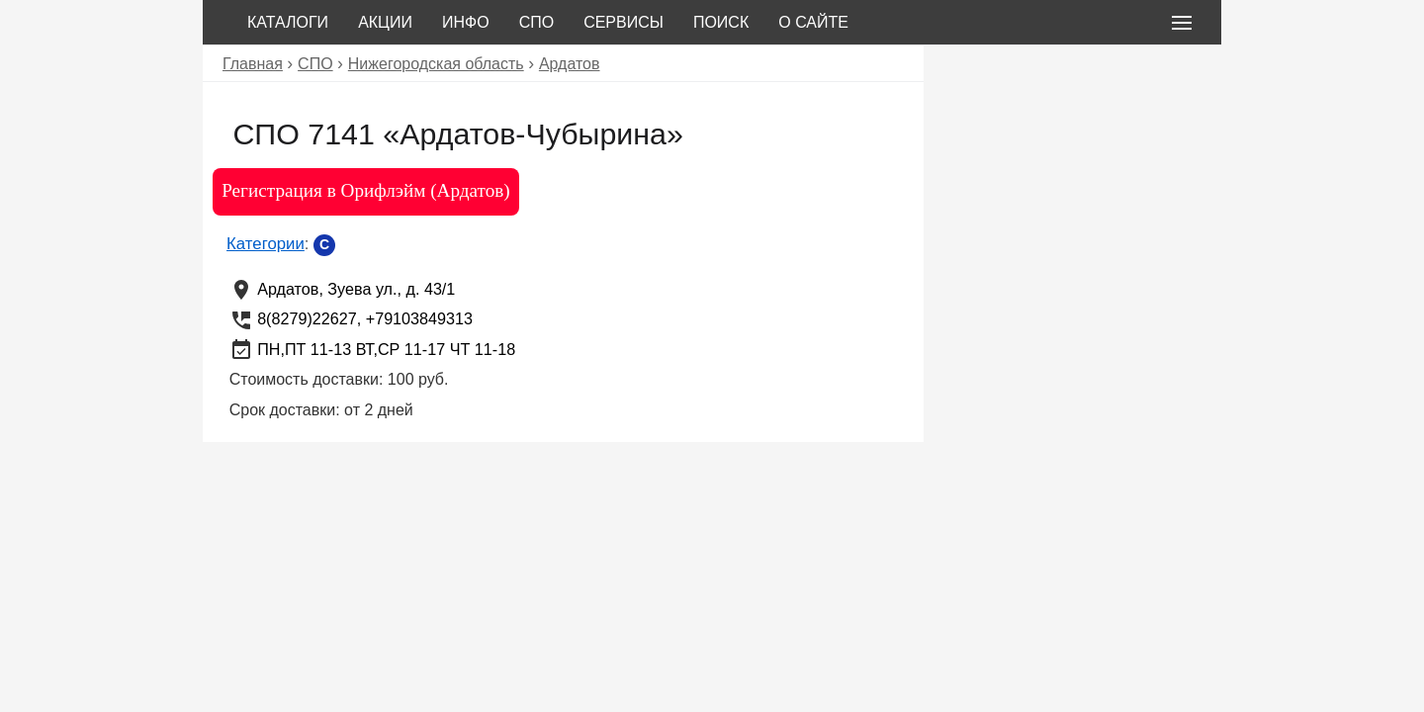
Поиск (721, 22)
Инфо (466, 22)
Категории (265, 243)
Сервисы (623, 22)
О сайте (813, 22)
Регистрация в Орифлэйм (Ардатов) (366, 190)
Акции (385, 22)
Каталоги (287, 22)
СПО (537, 22)
